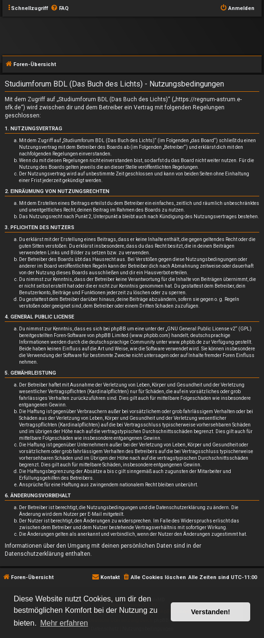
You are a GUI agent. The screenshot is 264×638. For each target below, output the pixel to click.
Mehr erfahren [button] (64, 623)
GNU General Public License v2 (201, 328)
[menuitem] (59, 8)
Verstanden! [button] (210, 612)
